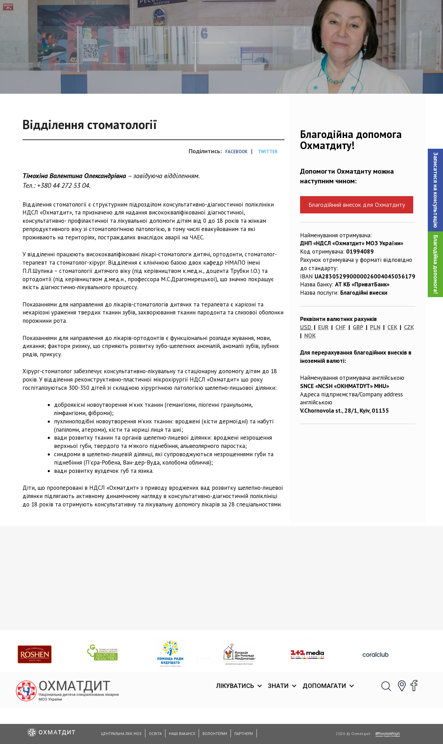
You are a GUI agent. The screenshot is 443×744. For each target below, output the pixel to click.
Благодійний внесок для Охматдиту (356, 240)
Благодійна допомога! (436, 264)
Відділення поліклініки (202, 78)
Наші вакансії (182, 733)
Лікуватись (235, 13)
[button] (435, 190)
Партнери (243, 733)
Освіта (155, 733)
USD (305, 363)
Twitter (268, 187)
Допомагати (324, 13)
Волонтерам (214, 733)
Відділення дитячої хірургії (265, 669)
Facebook (236, 187)
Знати (278, 13)
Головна (154, 78)
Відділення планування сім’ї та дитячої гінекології (167, 673)
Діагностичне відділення (56, 669)
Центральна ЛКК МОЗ (121, 733)
